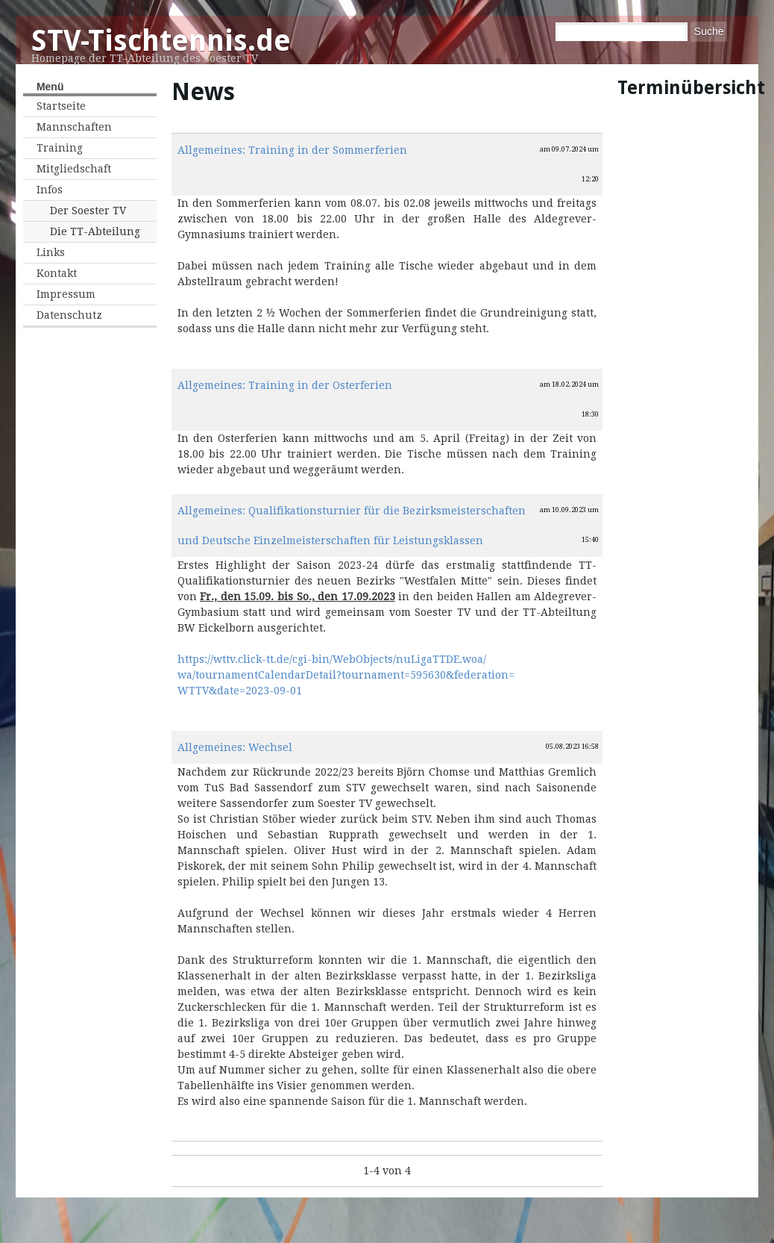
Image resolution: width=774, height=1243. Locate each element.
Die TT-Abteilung (95, 231)
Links (51, 252)
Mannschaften (74, 127)
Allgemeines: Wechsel (234, 747)
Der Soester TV (88, 210)
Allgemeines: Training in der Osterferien (284, 385)
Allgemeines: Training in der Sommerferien (292, 150)
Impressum (66, 294)
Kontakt (57, 273)
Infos (50, 190)
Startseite (61, 106)
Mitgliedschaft (74, 169)
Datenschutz (69, 315)
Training (60, 148)
